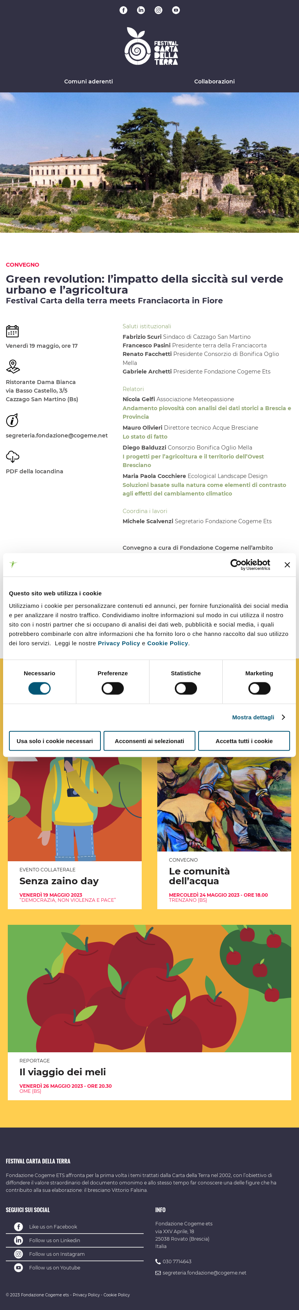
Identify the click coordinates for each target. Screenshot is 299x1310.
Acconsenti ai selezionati (149, 740)
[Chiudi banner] (287, 565)
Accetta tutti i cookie (244, 740)
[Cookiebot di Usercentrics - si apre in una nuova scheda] (236, 565)
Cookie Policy (167, 642)
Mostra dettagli (253, 717)
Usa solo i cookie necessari (55, 740)
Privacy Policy (119, 642)
